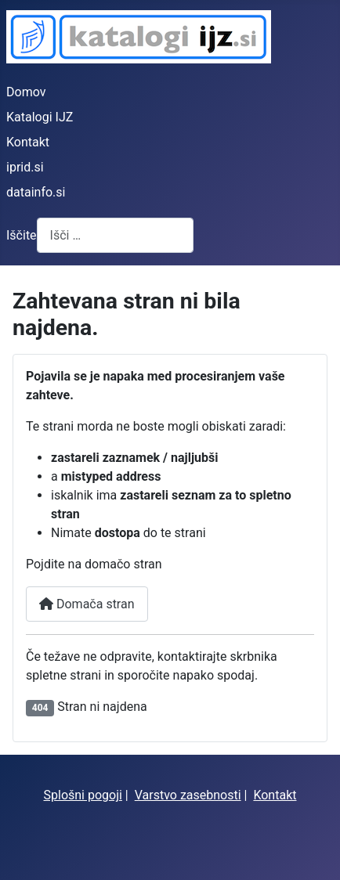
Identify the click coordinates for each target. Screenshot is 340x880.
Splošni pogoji (83, 795)
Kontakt (27, 142)
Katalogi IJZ (39, 117)
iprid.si (25, 167)
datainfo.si (35, 192)
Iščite (21, 235)
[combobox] (115, 235)
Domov (25, 92)
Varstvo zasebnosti (188, 795)
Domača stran (87, 604)
